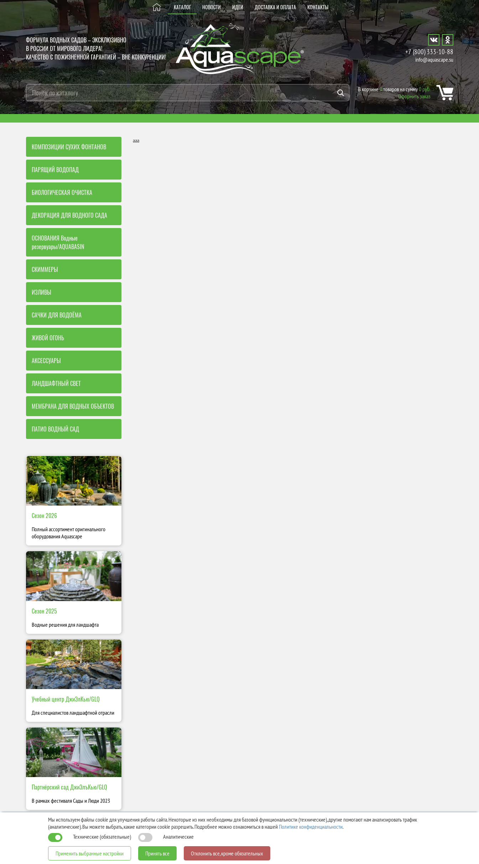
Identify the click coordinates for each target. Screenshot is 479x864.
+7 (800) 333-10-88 (429, 51)
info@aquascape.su (434, 59)
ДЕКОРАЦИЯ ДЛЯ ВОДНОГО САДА (69, 215)
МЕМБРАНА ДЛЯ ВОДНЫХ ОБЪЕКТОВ (73, 406)
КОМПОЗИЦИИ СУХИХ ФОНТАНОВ (69, 147)
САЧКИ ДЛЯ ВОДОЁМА (57, 315)
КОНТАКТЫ (317, 7)
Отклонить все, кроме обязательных (227, 853)
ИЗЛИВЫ (41, 292)
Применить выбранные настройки (90, 853)
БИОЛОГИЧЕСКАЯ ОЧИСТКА (62, 192)
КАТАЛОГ (182, 7)
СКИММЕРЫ (45, 269)
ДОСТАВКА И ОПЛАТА (275, 7)
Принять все (157, 853)
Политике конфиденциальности (311, 826)
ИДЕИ (237, 7)
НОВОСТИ (211, 7)
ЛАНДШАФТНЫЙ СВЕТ (56, 383)
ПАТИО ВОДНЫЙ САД (55, 429)
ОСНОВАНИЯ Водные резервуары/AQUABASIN (58, 242)
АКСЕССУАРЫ (46, 360)
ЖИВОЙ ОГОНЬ (48, 337)
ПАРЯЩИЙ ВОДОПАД (55, 169)
